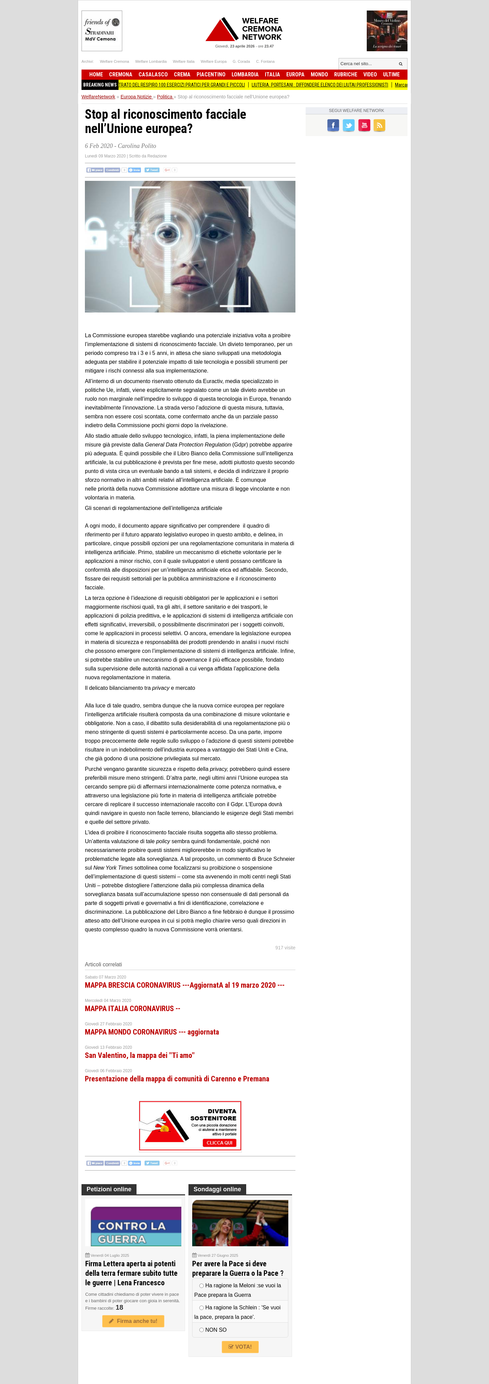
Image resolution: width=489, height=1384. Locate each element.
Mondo (319, 74)
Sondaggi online (217, 1189)
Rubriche (345, 74)
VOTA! (240, 1347)
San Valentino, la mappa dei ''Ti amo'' (140, 1055)
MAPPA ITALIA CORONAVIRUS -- (132, 1008)
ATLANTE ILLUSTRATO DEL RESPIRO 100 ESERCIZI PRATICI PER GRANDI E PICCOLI (171, 85)
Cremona (120, 74)
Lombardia (245, 74)
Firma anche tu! (133, 1321)
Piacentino (211, 74)
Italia (272, 74)
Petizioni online (109, 1189)
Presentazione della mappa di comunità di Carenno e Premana (177, 1079)
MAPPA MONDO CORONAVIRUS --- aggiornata (152, 1032)
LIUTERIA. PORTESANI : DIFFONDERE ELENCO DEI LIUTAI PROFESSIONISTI (324, 85)
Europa (295, 74)
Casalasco (153, 74)
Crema (182, 74)
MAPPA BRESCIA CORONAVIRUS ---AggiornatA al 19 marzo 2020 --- (185, 985)
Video (370, 74)
